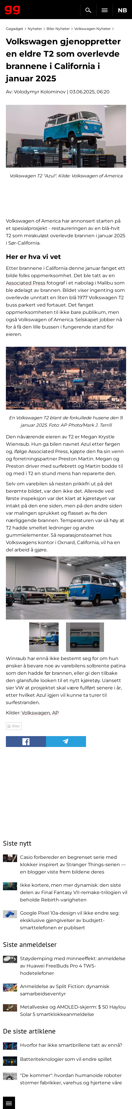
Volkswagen (36, 713)
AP (55, 713)
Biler (16, 726)
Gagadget (12, 9)
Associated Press (25, 283)
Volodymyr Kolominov (40, 92)
